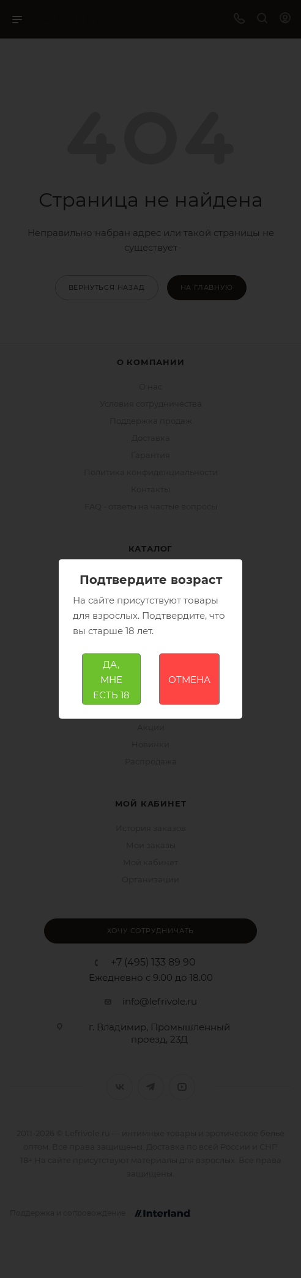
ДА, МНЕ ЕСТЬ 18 (111, 679)
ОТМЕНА (189, 679)
